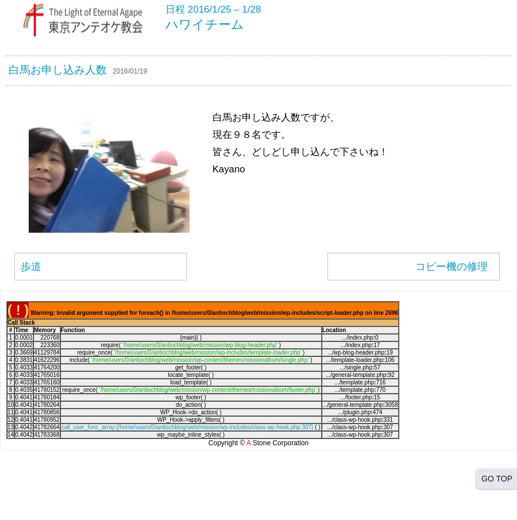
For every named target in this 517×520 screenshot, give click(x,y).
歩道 (31, 266)
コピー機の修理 (451, 266)
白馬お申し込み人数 (58, 70)
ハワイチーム (204, 24)
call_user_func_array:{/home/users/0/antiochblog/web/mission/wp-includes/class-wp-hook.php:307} (187, 427)
